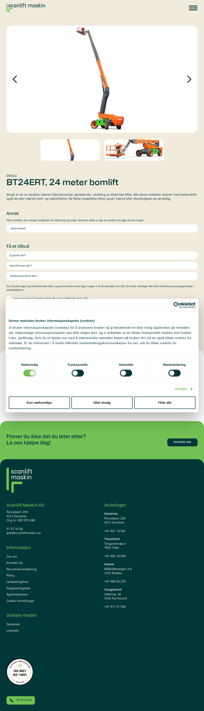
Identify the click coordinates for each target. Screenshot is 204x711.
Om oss (11, 556)
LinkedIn (12, 630)
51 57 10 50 (14, 529)
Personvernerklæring (21, 569)
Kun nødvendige (39, 402)
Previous (15, 79)
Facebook (13, 624)
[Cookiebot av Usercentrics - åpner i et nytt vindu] (176, 305)
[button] (193, 8)
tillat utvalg (102, 402)
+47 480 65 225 (115, 581)
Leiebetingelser (17, 582)
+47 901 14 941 (115, 531)
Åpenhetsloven (17, 594)
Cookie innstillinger (20, 601)
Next (189, 79)
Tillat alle (165, 402)
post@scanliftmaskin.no (23, 533)
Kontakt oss (14, 563)
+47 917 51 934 (115, 606)
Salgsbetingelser (18, 588)
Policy (10, 575)
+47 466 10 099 (115, 556)
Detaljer (181, 389)
